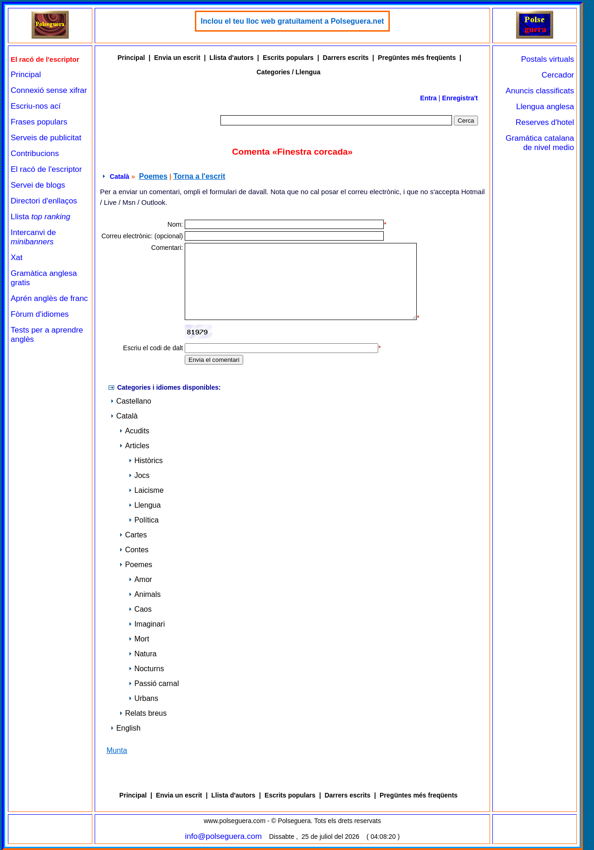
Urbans (143, 698)
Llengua (145, 505)
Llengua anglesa (545, 106)
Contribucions (35, 153)
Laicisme (146, 490)
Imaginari (147, 624)
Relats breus (143, 713)
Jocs (139, 475)
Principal (26, 74)
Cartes (133, 535)
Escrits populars (288, 57)
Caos (140, 609)
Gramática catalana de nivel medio (540, 143)
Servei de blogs (38, 185)
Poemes (153, 176)
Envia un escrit (177, 57)
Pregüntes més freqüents (417, 57)
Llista (41, 216)
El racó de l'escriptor (46, 169)
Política (143, 520)
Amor (140, 579)
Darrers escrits (346, 57)
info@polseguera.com (223, 836)
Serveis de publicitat (46, 137)
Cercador (558, 75)
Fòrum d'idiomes (40, 314)
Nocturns (146, 669)
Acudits (134, 431)
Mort (139, 639)
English (125, 728)
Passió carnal (154, 683)
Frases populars (39, 122)
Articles (134, 446)
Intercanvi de (33, 237)
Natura (142, 654)
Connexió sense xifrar (49, 90)
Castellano (130, 401)
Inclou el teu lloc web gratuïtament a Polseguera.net (292, 21)
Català (119, 176)
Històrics (145, 460)
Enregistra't (460, 98)
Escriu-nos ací (36, 106)
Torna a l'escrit (199, 176)
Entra (428, 98)
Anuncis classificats (540, 90)
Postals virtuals (547, 59)
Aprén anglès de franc (49, 298)
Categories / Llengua (289, 72)
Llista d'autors (231, 57)
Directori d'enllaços (44, 200)
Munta (116, 750)
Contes (133, 550)
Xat (17, 257)
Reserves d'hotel (545, 122)
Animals (145, 594)
